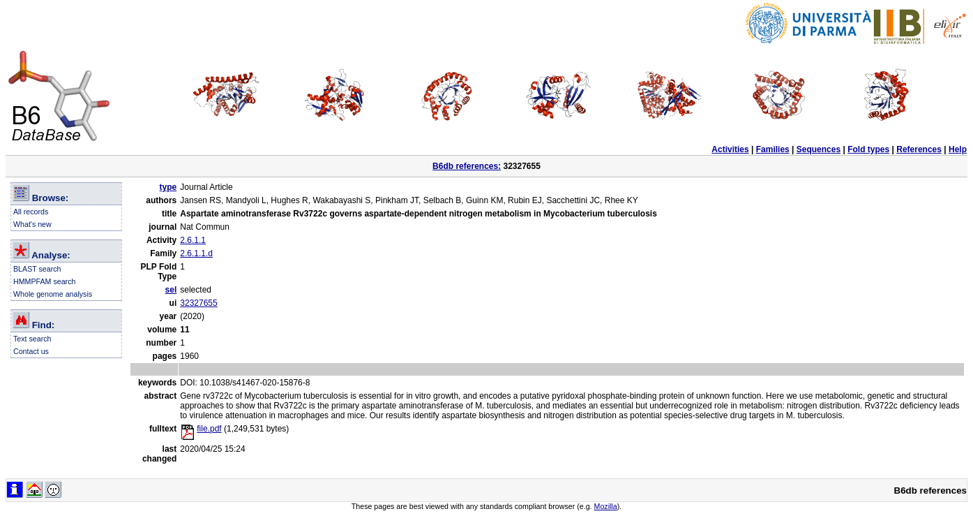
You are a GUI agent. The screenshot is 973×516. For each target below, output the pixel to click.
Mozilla (605, 506)
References (919, 149)
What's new (32, 224)
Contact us (31, 351)
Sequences (818, 149)
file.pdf (200, 429)
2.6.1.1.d (196, 253)
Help (958, 149)
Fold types (868, 149)
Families (773, 149)
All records (30, 211)
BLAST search (37, 269)
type (168, 187)
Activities (729, 149)
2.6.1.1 (193, 240)
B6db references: (466, 166)
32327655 (198, 303)
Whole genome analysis (52, 294)
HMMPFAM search (44, 281)
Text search (32, 338)
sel (171, 290)
